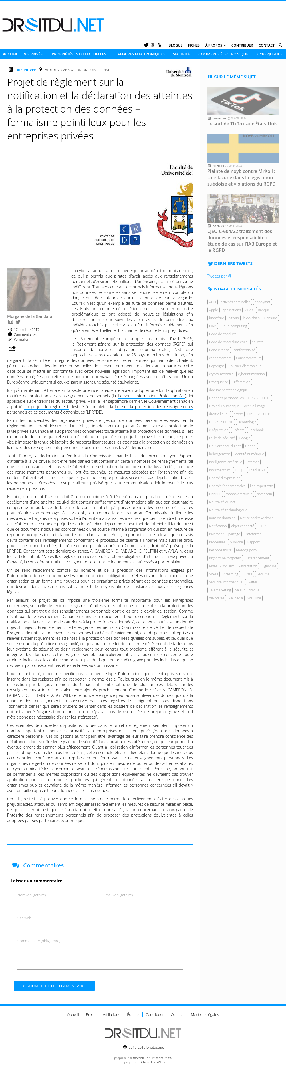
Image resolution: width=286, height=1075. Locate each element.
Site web (24, 917)
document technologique (228, 390)
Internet (253, 462)
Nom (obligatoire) (31, 895)
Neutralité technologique (228, 510)
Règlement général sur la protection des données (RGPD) (131, 344)
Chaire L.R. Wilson (153, 1062)
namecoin (264, 494)
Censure (270, 318)
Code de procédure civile (228, 342)
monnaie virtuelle (239, 494)
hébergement (219, 454)
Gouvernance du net (225, 446)
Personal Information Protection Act (151, 395)
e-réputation (218, 430)
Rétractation (247, 566)
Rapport (253, 542)
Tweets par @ (219, 276)
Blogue (175, 45)
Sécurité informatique (226, 582)
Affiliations (111, 1014)
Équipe (132, 1014)
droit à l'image (255, 406)
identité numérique (249, 454)
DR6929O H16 (259, 398)
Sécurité (181, 54)
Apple (213, 310)
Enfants (238, 430)
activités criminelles (235, 302)
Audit (249, 310)
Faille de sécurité (222, 438)
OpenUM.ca (162, 1058)
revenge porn (246, 550)
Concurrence (219, 350)
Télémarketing (220, 590)
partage (234, 534)
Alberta (52, 69)
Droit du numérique (224, 406)
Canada (67, 69)
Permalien (18, 339)
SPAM (213, 574)
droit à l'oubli (219, 414)
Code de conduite (223, 334)
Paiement (216, 534)
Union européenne (93, 69)
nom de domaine (222, 518)
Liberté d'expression (224, 478)
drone (238, 414)
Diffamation (241, 382)
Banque (264, 310)
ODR (262, 526)
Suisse (247, 574)
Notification (218, 526)
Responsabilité (220, 550)
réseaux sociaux (221, 566)
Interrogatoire (220, 470)
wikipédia (236, 598)
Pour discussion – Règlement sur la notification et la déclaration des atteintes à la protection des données (100, 619)
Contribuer (242, 45)
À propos (213, 45)
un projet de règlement (46, 406)
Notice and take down (256, 518)
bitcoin (234, 318)
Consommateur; (248, 358)
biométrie (216, 318)
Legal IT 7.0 (257, 470)
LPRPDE (215, 494)
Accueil (10, 54)
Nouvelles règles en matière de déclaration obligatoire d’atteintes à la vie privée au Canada (100, 559)
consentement (220, 358)
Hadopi (250, 446)
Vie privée (33, 54)
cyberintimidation (251, 374)
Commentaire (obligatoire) (38, 940)
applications (231, 310)
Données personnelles (226, 398)
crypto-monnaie (221, 374)
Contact (267, 45)
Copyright (216, 366)
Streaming (230, 574)
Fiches (194, 45)
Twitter (252, 582)
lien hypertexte (261, 486)
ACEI (212, 302)
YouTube (254, 598)
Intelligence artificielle (225, 462)
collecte (258, 342)
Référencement (257, 558)
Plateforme (253, 534)
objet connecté (242, 526)
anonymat (262, 302)
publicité (236, 542)
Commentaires (22, 334)
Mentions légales (205, 1014)
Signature (268, 566)
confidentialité (244, 350)
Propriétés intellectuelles (79, 54)
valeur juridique (247, 590)
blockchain (251, 318)
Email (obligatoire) (118, 895)
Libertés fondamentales (227, 486)
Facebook (256, 430)
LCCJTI (239, 470)
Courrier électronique (245, 366)
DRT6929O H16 (221, 422)
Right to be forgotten (225, 558)
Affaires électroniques (141, 54)
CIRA (212, 326)
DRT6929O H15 (259, 414)
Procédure (217, 542)
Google (244, 438)
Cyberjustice (270, 54)
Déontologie (247, 422)
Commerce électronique (223, 54)
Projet (91, 1014)
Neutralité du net (222, 502)
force (140, 1058)
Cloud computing (234, 326)
